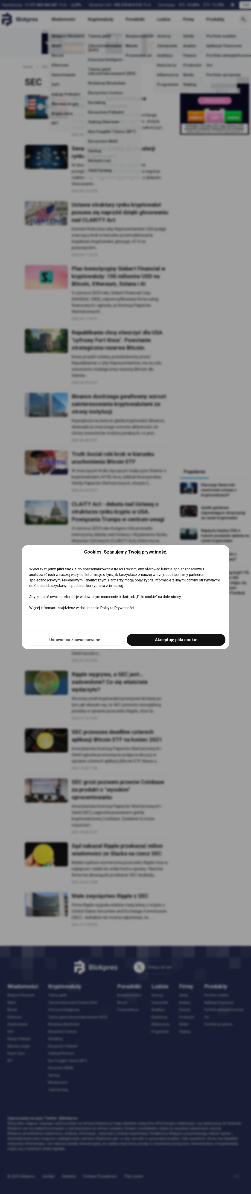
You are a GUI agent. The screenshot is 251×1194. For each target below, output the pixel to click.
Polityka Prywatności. (117, 608)
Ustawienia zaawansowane (74, 639)
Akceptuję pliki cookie (176, 639)
